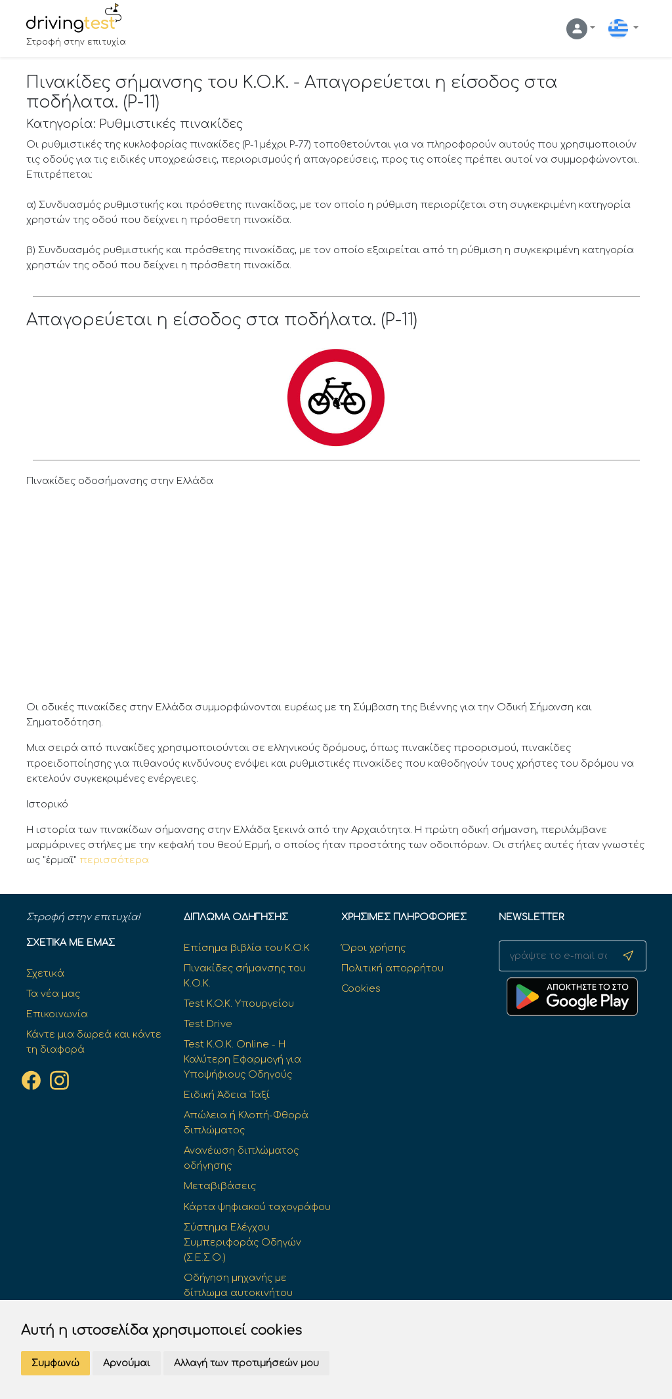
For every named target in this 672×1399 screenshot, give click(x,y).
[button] (580, 29)
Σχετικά (45, 973)
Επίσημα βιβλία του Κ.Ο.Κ (247, 948)
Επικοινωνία (57, 1014)
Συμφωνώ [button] (55, 1363)
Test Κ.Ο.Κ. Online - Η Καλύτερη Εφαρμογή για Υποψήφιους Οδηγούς (242, 1059)
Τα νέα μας (53, 993)
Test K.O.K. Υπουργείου (239, 1003)
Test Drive (208, 1024)
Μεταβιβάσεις (220, 1186)
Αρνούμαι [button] (126, 1363)
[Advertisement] (336, 597)
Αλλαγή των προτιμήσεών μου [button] (246, 1363)
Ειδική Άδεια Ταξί (227, 1094)
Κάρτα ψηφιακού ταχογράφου (257, 1207)
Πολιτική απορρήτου (392, 968)
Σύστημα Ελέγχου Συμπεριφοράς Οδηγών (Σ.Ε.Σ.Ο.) (242, 1242)
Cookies (361, 988)
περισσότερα (114, 860)
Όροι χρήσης (373, 948)
